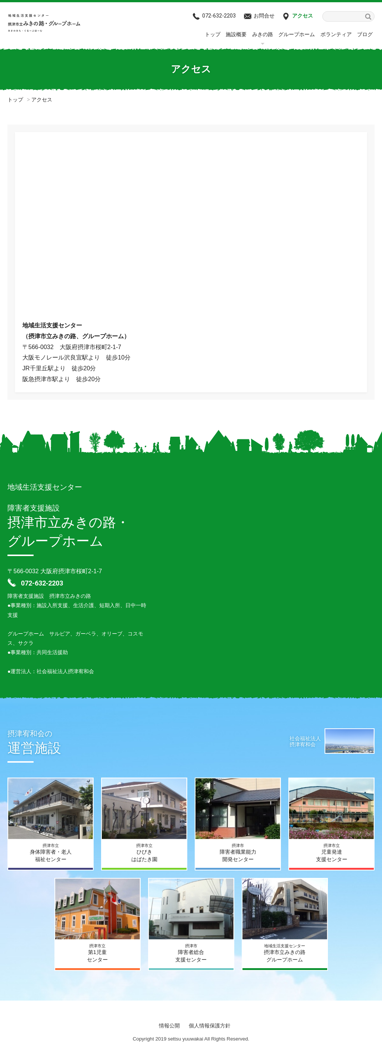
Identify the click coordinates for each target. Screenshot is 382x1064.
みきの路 (262, 34)
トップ (212, 34)
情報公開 (169, 1026)
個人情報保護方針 (210, 1026)
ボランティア (336, 34)
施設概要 (236, 34)
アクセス (302, 16)
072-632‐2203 (219, 16)
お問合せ (264, 16)
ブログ (365, 34)
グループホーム (296, 34)
